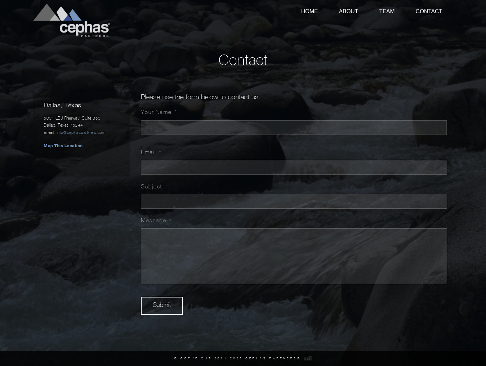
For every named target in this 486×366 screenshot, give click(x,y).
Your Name (159, 112)
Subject (154, 186)
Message (156, 220)
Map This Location (63, 145)
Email (151, 152)
